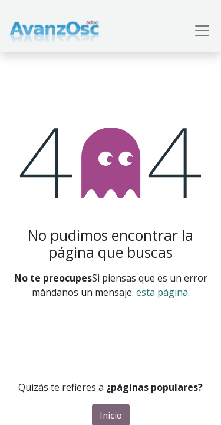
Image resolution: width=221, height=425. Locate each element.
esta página (162, 292)
